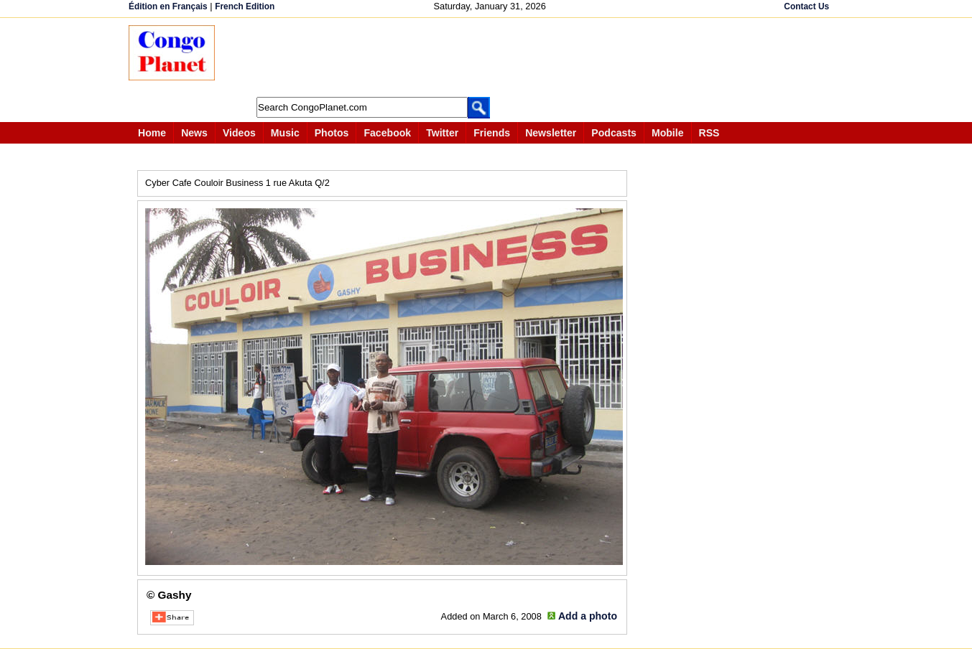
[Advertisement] (490, 57)
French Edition (244, 6)
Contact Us (806, 6)
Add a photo (587, 616)
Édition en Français (168, 6)
